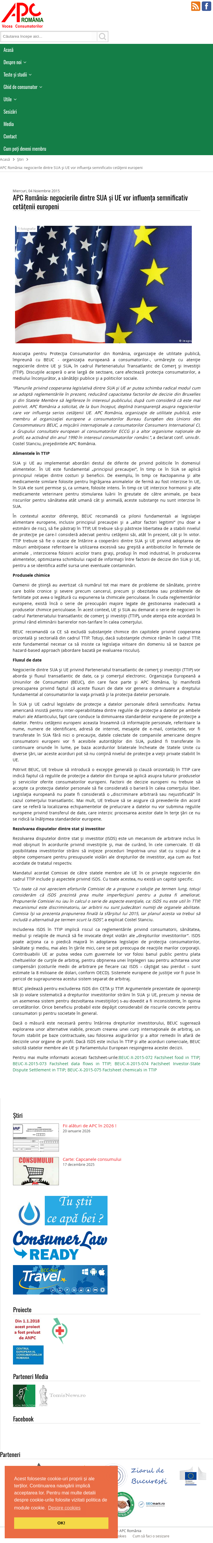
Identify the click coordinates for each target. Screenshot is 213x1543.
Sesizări (10, 111)
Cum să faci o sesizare (151, 1536)
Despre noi (13, 62)
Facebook (206, 6)
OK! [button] (61, 1523)
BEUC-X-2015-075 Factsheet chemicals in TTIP (112, 1070)
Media (9, 123)
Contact (10, 136)
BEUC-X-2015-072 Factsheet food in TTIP (159, 1057)
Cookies (119, 1536)
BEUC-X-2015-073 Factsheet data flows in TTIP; (63, 1063)
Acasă (9, 49)
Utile (8, 99)
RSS (196, 6)
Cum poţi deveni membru (25, 148)
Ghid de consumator (20, 86)
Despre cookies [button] (64, 1507)
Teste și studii (15, 74)
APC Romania (22, 15)
